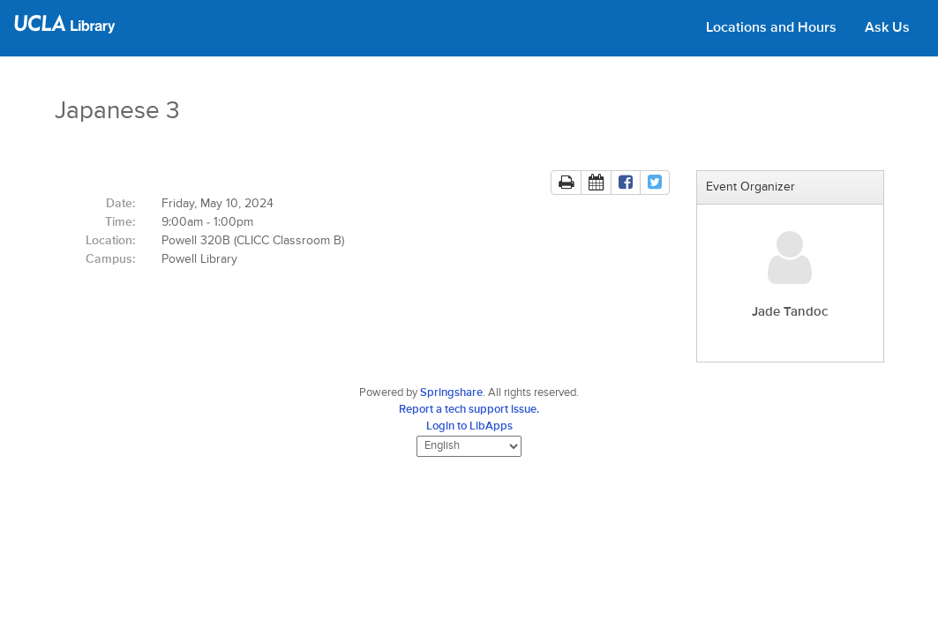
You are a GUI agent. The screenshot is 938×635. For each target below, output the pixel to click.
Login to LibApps (469, 426)
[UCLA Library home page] (65, 30)
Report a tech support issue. (469, 409)
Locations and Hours (771, 28)
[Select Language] (469, 446)
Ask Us (887, 28)
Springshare (451, 393)
